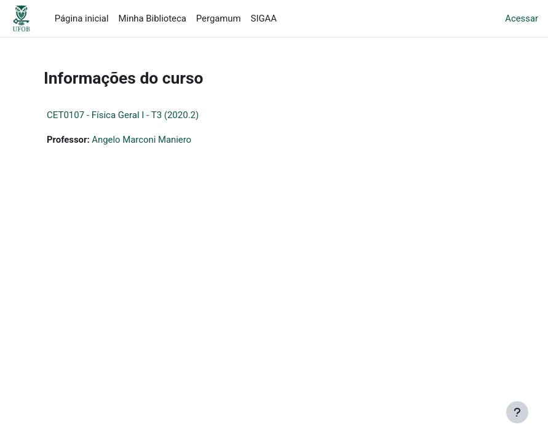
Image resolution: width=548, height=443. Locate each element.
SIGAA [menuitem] (264, 18)
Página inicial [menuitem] (82, 18)
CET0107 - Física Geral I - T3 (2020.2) (123, 115)
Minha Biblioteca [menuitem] (152, 18)
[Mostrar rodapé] (517, 412)
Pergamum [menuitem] (218, 18)
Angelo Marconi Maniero (141, 139)
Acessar (521, 18)
